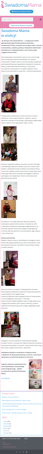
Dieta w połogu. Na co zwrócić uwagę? (14, 409)
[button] (40, 19)
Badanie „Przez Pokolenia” (10, 397)
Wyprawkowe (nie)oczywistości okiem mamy (16, 400)
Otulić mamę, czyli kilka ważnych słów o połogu (17, 413)
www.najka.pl (5, 378)
